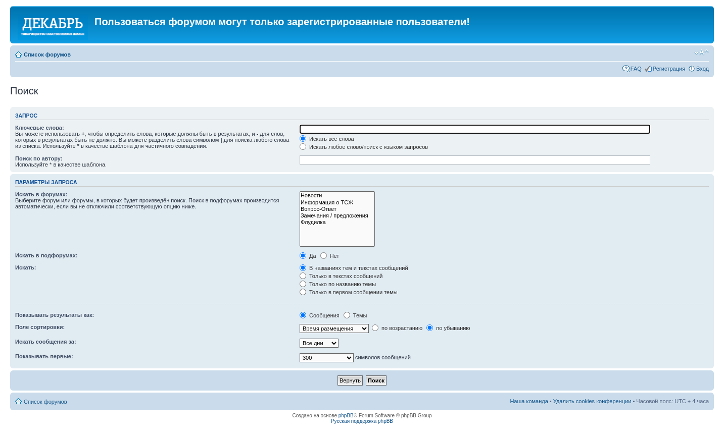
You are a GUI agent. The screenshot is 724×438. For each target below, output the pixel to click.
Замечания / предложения (337, 215)
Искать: (25, 267)
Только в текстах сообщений (341, 276)
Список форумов (47, 54)
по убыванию (448, 328)
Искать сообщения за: (45, 342)
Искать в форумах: (41, 194)
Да (308, 256)
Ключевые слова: (39, 128)
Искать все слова (327, 139)
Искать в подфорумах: (46, 255)
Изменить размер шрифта (701, 52)
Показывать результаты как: (54, 315)
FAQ (636, 69)
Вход (702, 69)
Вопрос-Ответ (337, 209)
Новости (337, 195)
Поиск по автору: (38, 158)
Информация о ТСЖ (337, 202)
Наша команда (529, 401)
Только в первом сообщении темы (349, 292)
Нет (330, 256)
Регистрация (669, 69)
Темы (355, 315)
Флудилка (337, 222)
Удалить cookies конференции (592, 401)
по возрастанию (397, 328)
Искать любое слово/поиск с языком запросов (364, 147)
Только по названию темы (338, 284)
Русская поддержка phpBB (362, 421)
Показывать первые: (44, 356)
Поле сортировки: (40, 327)
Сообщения (320, 315)
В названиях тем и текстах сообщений (354, 268)
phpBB (346, 415)
